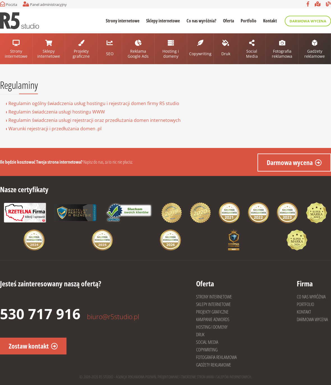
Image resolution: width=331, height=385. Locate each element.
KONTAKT (304, 312)
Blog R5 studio (328, 3)
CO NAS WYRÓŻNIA (311, 296)
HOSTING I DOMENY (211, 327)
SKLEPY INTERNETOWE (213, 304)
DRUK (200, 334)
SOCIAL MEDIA (207, 342)
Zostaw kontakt (29, 346)
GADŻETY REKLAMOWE (213, 364)
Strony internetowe (122, 21)
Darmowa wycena (307, 21)
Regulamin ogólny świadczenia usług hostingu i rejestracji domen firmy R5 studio (93, 103)
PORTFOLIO (305, 304)
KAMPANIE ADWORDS (212, 319)
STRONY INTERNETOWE (214, 296)
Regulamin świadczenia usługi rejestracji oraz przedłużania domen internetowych (94, 120)
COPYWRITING (207, 349)
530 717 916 (40, 313)
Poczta (8, 4)
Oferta (228, 21)
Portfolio (248, 21)
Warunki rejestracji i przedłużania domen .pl (55, 129)
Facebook (308, 3)
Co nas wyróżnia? (201, 21)
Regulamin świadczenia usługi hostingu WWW (56, 112)
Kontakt (270, 21)
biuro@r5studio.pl (113, 316)
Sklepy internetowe (163, 21)
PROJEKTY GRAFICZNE (212, 312)
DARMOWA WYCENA (312, 319)
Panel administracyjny (45, 4)
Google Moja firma (317, 3)
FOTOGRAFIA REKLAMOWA (216, 357)
